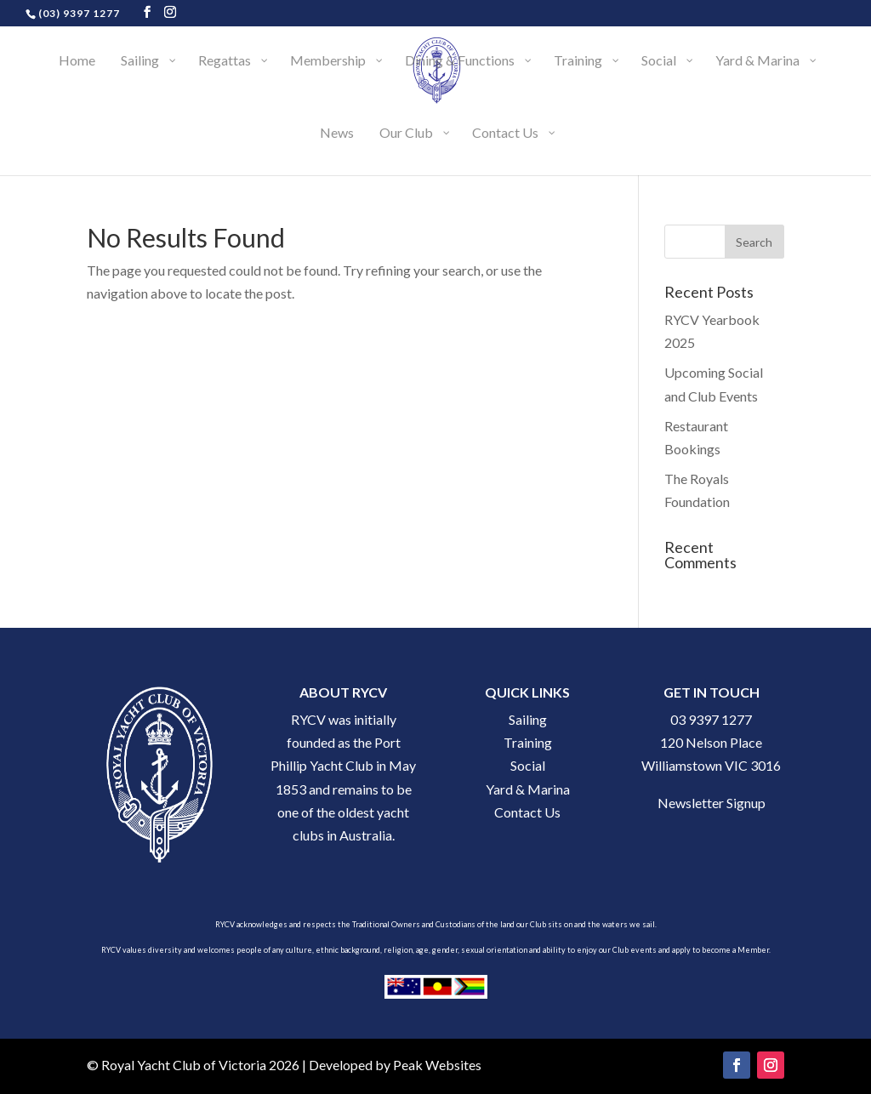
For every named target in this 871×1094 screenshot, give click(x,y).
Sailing (528, 719)
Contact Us (527, 812)
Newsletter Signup (712, 803)
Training (528, 742)
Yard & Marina (528, 789)
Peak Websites (437, 1065)
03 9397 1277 (711, 719)
